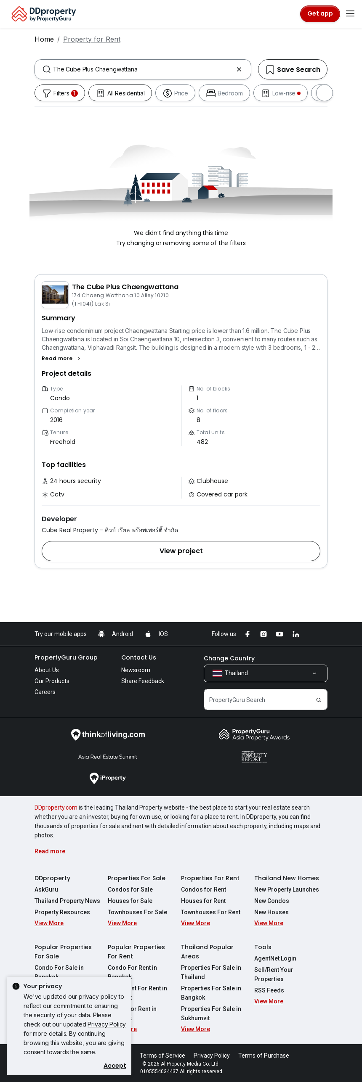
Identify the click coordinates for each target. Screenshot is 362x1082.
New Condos (271, 900)
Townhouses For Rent (210, 912)
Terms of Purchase (263, 1055)
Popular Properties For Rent (136, 952)
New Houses (271, 912)
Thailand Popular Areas (207, 952)
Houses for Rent (203, 900)
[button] (62, 358)
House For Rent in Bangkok (132, 1013)
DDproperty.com (56, 807)
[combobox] (143, 69)
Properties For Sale (136, 878)
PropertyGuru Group (66, 657)
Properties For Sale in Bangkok (211, 993)
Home (44, 39)
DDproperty (52, 878)
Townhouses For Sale (137, 912)
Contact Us (138, 657)
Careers (45, 692)
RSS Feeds (269, 990)
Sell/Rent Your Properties (273, 974)
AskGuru (46, 889)
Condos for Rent (203, 889)
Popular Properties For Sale (63, 952)
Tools (263, 947)
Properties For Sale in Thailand (211, 972)
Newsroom (135, 670)
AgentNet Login (275, 958)
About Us (47, 670)
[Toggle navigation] (350, 14)
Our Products (52, 681)
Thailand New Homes (286, 878)
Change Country (229, 658)
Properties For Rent (210, 878)
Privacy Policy (107, 1024)
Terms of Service (162, 1055)
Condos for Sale (130, 889)
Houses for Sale (130, 900)
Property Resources (62, 912)
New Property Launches (286, 889)
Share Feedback (142, 681)
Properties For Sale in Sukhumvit (211, 1013)
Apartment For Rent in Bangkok (137, 993)
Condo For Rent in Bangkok (132, 972)
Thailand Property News (67, 900)
